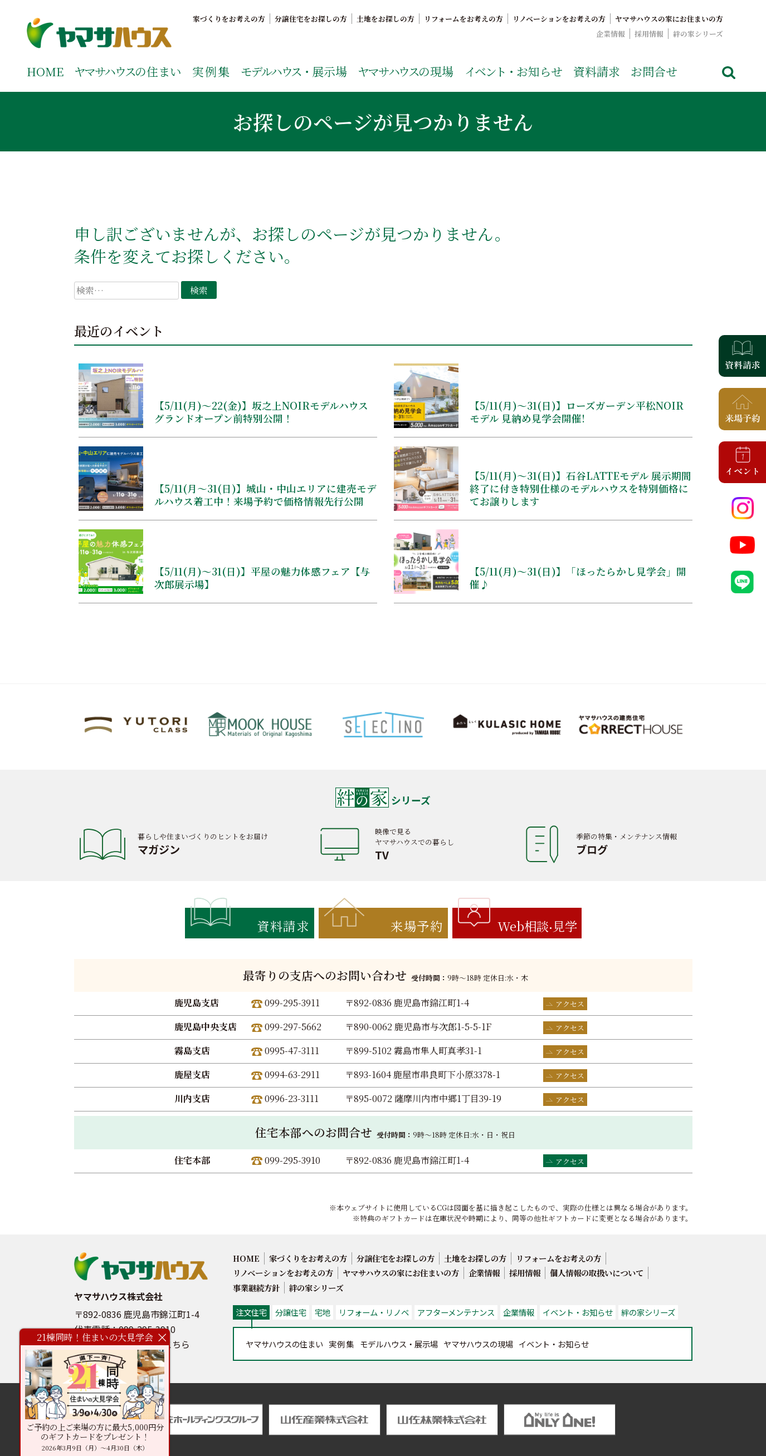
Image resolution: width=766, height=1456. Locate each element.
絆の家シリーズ (698, 33)
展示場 (294, 71)
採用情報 (649, 33)
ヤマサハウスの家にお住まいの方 (669, 18)
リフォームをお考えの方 (463, 18)
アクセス (569, 1003)
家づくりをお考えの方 (229, 18)
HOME (45, 71)
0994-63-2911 (292, 1074)
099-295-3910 (292, 1160)
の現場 (406, 71)
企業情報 (610, 33)
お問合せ (654, 71)
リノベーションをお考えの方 (559, 18)
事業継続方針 (256, 1287)
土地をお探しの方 (385, 18)
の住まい (128, 71)
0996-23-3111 (292, 1098)
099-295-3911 (292, 1002)
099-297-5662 (293, 1026)
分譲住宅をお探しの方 (311, 18)
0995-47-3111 (292, 1050)
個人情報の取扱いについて (596, 1272)
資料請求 (596, 71)
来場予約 (417, 925)
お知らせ (514, 71)
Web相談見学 (537, 925)
